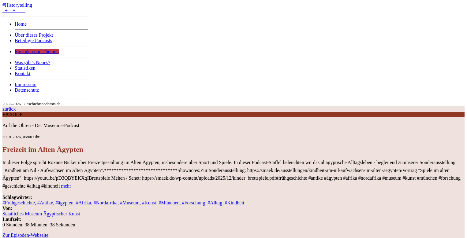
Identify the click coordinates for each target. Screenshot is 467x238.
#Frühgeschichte (18, 202)
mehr (66, 186)
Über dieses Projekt (34, 35)
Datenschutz (27, 90)
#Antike (45, 202)
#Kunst (149, 202)
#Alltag (214, 202)
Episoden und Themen (37, 51)
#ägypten (64, 202)
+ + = (13, 10)
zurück (9, 109)
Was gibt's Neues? (32, 62)
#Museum (130, 202)
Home (21, 24)
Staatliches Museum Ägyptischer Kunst (41, 213)
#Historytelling (17, 5)
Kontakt (23, 73)
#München (169, 202)
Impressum (25, 84)
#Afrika (83, 202)
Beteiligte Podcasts (33, 40)
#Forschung (193, 202)
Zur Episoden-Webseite (25, 235)
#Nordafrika (106, 202)
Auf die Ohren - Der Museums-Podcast (40, 125)
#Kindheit (234, 202)
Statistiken (25, 68)
